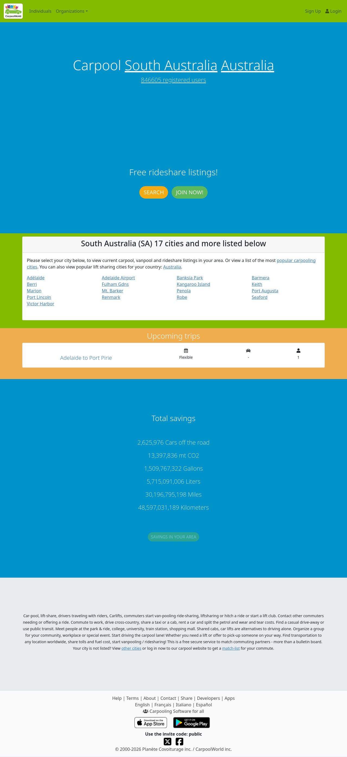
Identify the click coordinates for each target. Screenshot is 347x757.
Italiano (183, 705)
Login (333, 11)
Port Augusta (265, 291)
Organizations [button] (70, 11)
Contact (168, 698)
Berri (32, 284)
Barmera (260, 278)
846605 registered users (173, 80)
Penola (184, 291)
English (142, 705)
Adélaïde (35, 278)
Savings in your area (173, 539)
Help (117, 698)
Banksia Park (190, 278)
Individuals (40, 11)
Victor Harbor (40, 304)
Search (154, 192)
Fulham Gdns (115, 284)
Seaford (260, 297)
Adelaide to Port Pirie (86, 357)
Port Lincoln (39, 297)
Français (163, 705)
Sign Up (313, 11)
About (149, 698)
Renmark (111, 297)
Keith (257, 284)
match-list (231, 648)
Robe (182, 297)
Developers (208, 698)
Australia (247, 65)
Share (186, 698)
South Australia (171, 65)
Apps (229, 698)
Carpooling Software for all (173, 711)
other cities (131, 648)
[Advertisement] (173, 126)
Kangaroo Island (193, 284)
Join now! (189, 192)
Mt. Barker (112, 291)
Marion (34, 291)
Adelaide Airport (118, 278)
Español (204, 705)
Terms (132, 698)
